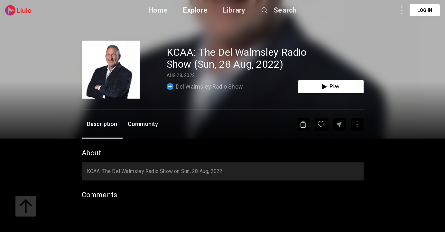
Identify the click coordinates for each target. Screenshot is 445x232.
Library (234, 10)
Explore (195, 10)
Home (158, 10)
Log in (424, 10)
